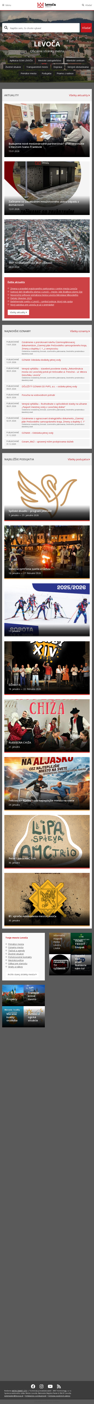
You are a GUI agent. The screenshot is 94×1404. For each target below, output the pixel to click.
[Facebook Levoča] (33, 1386)
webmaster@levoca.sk (13, 1396)
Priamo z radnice (65, 73)
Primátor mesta (28, 73)
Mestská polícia (16, 1307)
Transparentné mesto (37, 66)
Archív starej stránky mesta (22, 1321)
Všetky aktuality (79, 95)
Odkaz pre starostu (17, 1310)
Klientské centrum (75, 60)
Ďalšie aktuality (16, 376)
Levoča (46, 5)
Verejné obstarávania (78, 66)
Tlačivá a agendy (16, 1297)
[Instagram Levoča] (41, 1386)
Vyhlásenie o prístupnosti (35, 1396)
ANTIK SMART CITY (19, 1391)
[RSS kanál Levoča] (59, 1386)
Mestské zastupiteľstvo (49, 60)
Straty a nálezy (15, 1313)
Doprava (57, 66)
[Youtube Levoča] (50, 1386)
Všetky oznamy (80, 426)
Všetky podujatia (79, 554)
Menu (8, 5)
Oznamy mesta (15, 1294)
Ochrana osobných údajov (59, 1396)
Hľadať (88, 5)
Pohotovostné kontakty (20, 1304)
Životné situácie (13, 66)
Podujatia (46, 73)
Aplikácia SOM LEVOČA (21, 60)
